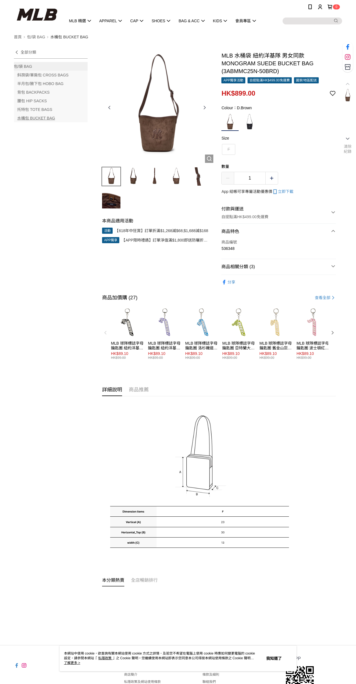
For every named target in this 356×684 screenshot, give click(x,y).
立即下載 (282, 192)
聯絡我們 (209, 682)
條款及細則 (210, 674)
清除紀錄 (348, 149)
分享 (228, 282)
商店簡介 (130, 674)
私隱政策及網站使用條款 (142, 682)
